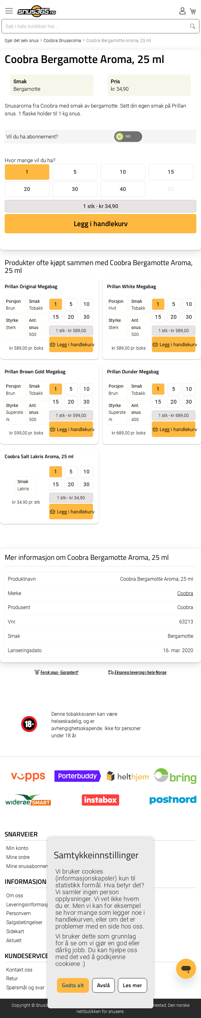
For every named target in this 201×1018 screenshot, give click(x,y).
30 (75, 189)
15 (171, 172)
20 (27, 189)
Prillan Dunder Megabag (133, 371)
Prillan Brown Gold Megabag (35, 371)
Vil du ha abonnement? (32, 136)
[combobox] (94, 26)
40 (123, 189)
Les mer (132, 985)
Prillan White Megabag (131, 286)
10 (123, 172)
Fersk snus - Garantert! (59, 672)
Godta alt (73, 985)
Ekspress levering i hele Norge (140, 672)
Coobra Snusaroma (63, 40)
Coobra (185, 593)
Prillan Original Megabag (31, 286)
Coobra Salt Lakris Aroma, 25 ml (39, 456)
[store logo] (36, 11)
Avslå (103, 985)
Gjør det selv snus (22, 40)
